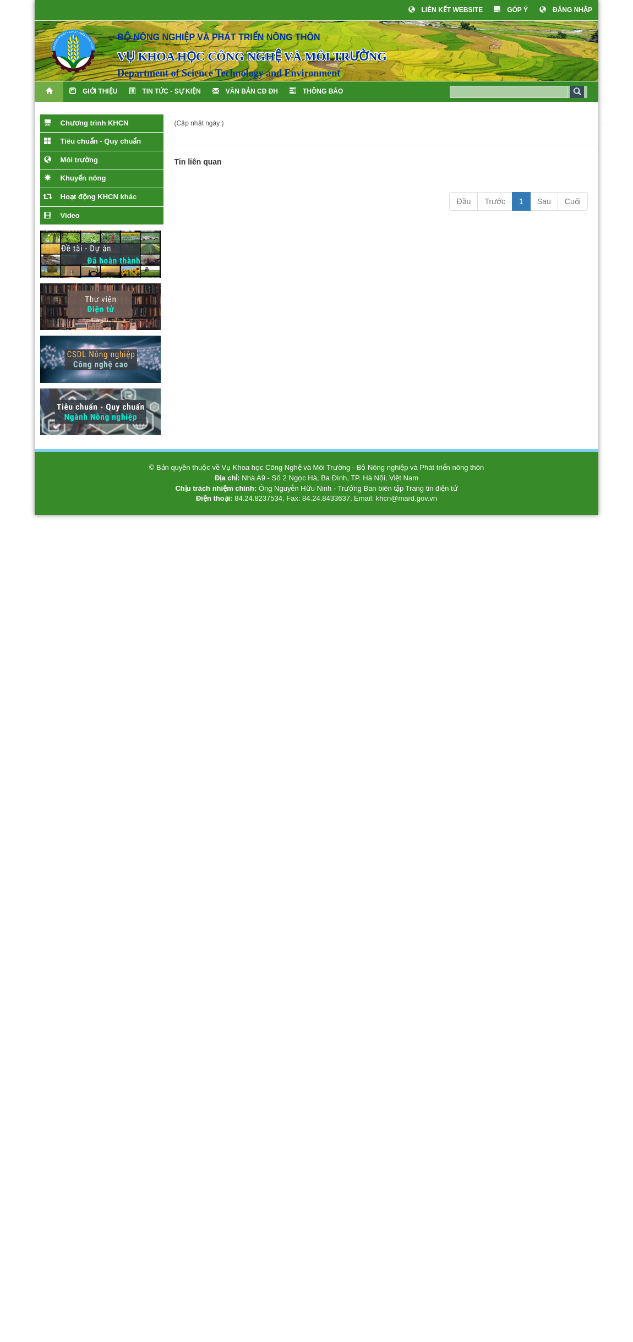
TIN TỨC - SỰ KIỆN (164, 91)
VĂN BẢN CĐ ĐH (245, 91)
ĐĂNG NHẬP (565, 10)
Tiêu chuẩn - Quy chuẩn (92, 140)
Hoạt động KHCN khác (90, 196)
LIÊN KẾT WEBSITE (445, 10)
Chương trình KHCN (86, 122)
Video (62, 215)
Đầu (463, 201)
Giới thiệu (93, 91)
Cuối (573, 201)
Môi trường (71, 159)
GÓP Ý (511, 10)
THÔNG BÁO (316, 91)
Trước (494, 201)
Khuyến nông (75, 177)
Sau (544, 201)
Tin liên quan (198, 161)
